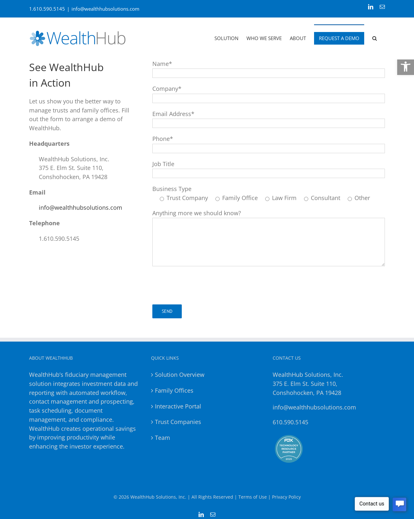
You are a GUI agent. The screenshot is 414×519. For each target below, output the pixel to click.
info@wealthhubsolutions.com (105, 8)
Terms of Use (252, 497)
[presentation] (201, 285)
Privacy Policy (286, 497)
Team (162, 437)
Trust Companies (178, 422)
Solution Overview (179, 374)
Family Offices (174, 390)
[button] (405, 66)
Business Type (171, 189)
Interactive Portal (178, 406)
